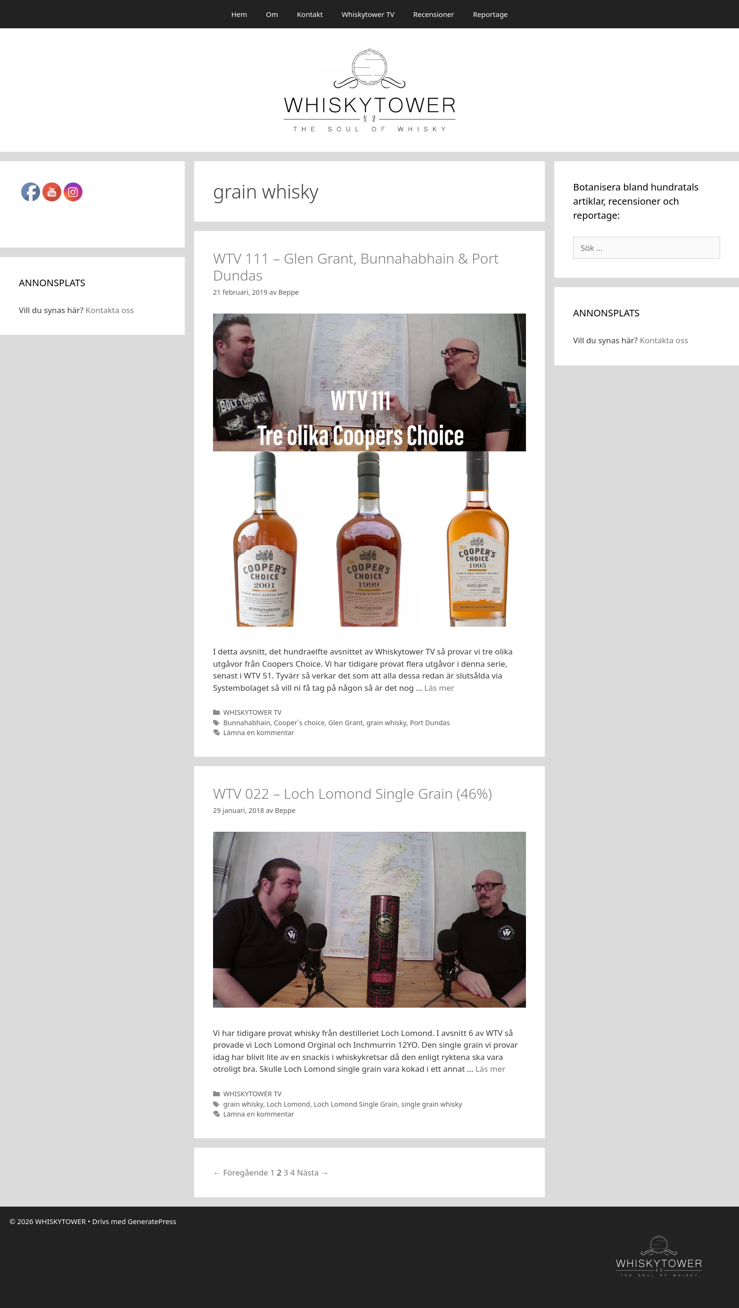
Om (272, 14)
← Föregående (240, 1172)
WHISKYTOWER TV (252, 712)
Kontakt (310, 14)
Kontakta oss (109, 310)
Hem (239, 14)
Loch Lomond (288, 1104)
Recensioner (433, 14)
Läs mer (439, 687)
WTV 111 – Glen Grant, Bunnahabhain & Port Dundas (356, 266)
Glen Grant (345, 722)
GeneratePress (152, 1221)
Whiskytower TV (368, 14)
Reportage (490, 14)
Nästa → (313, 1172)
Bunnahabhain (247, 722)
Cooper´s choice (299, 722)
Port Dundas (430, 722)
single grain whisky (431, 1104)
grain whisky (386, 722)
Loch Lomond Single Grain (356, 1104)
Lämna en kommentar (259, 732)
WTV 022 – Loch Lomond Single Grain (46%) (352, 793)
